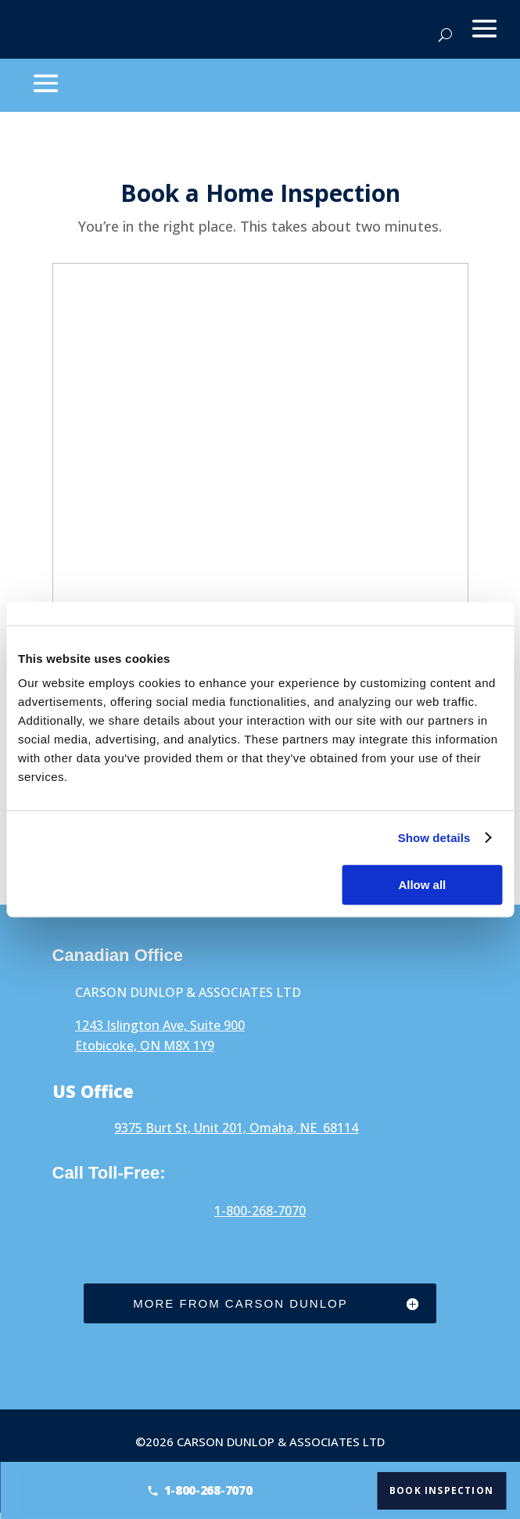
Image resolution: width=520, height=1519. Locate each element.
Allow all (422, 884)
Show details (434, 837)
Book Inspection (446, 1490)
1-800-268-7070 (260, 1210)
